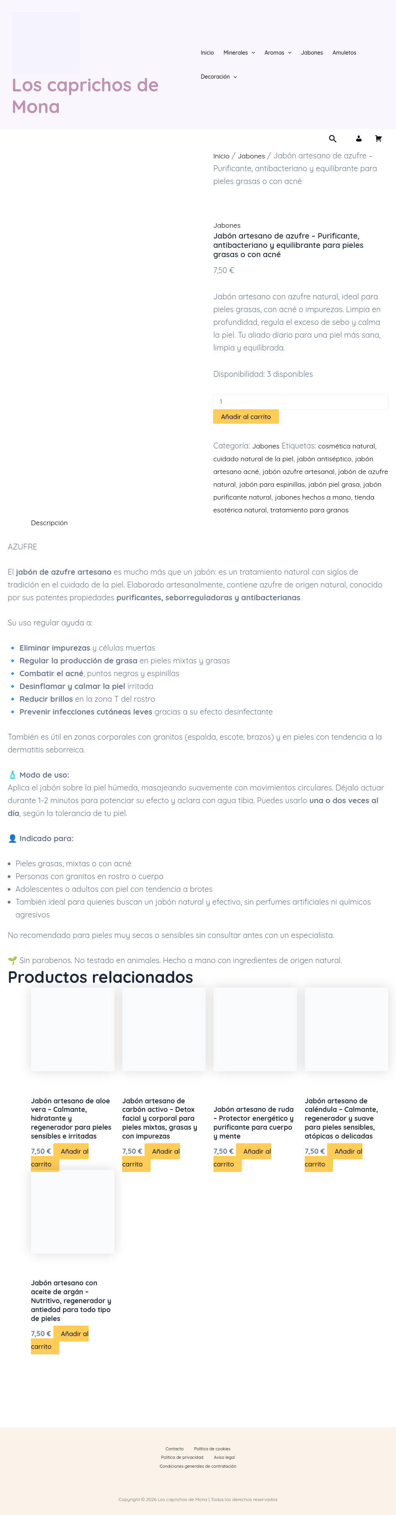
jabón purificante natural (319, 497)
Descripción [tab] (52, 535)
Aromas (278, 52)
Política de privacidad (229, 1454)
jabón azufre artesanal (332, 471)
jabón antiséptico (338, 458)
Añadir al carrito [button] (60, 1187)
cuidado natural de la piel (258, 458)
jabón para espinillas (338, 484)
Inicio (207, 52)
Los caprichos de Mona (85, 95)
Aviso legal (157, 1465)
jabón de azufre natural (255, 484)
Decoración (219, 76)
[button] (251, 52)
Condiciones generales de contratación (210, 1465)
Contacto (155, 1454)
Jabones (312, 52)
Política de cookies (186, 1454)
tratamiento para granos (286, 522)
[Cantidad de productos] (300, 401)
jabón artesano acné (250, 471)
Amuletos (344, 52)
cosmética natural (354, 445)
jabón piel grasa (242, 497)
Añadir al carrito (246, 416)
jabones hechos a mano (256, 509)
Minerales (239, 52)
